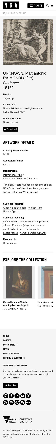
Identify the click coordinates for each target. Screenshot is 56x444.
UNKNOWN (13, 73)
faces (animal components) (34, 221)
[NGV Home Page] (11, 5)
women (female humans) (33, 233)
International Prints (12, 175)
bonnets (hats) (10, 221)
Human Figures (11, 211)
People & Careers (11, 354)
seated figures (10, 233)
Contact (7, 341)
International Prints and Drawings (20, 178)
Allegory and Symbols (14, 208)
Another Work (35, 208)
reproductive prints (29, 229)
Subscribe (10, 385)
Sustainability (10, 345)
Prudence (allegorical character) (28, 225)
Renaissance (10, 243)
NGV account (14, 378)
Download (10, 129)
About (6, 336)
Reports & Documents (14, 358)
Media (6, 349)
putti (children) (10, 229)
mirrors (6, 225)
